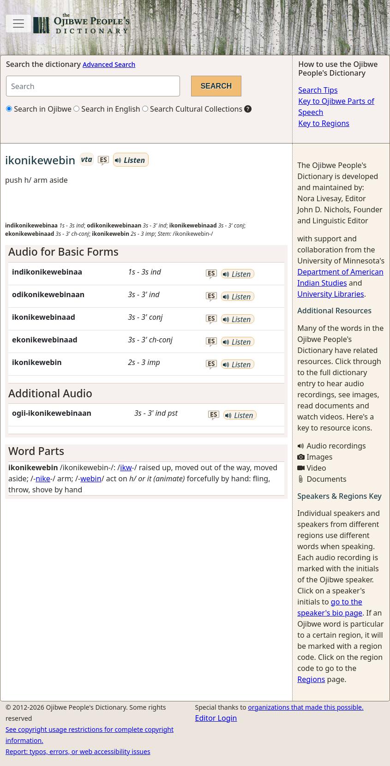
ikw (126, 467)
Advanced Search (109, 64)
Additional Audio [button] (50, 393)
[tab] (146, 251)
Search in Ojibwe (39, 109)
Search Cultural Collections (192, 109)
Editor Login (216, 718)
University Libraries (330, 294)
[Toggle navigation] (18, 23)
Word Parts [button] (36, 450)
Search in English (106, 109)
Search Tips (317, 90)
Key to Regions (323, 123)
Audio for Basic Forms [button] (63, 251)
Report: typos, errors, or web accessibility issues (78, 751)
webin (90, 478)
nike (43, 478)
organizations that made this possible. (305, 707)
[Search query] (93, 86)
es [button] (103, 160)
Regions (311, 679)
